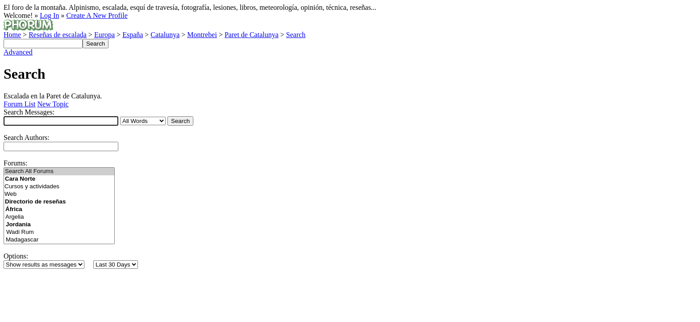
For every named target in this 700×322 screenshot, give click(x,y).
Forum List (20, 104)
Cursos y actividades (59, 187)
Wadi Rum (59, 232)
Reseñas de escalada (58, 34)
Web (59, 194)
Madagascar (59, 240)
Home (12, 34)
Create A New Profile (96, 15)
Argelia (59, 217)
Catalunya (164, 34)
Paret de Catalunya (252, 34)
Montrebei (202, 34)
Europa (104, 34)
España (132, 34)
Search (296, 34)
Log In (49, 15)
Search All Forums (59, 171)
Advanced (18, 52)
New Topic (53, 104)
